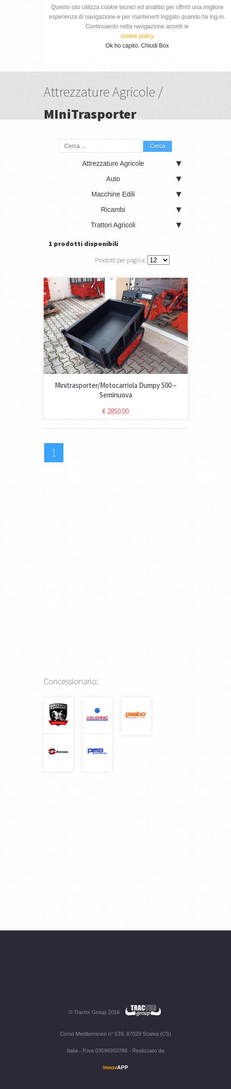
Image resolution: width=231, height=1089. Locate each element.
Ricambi (141, 209)
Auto (143, 179)
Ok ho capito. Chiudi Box (137, 45)
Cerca (157, 146)
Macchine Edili (136, 194)
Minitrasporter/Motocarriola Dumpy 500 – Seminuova (115, 390)
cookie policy (137, 36)
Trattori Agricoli (136, 225)
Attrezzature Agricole (131, 163)
